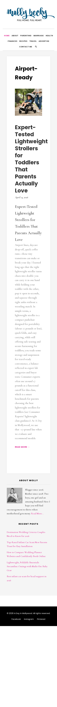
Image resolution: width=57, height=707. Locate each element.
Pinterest (41, 619)
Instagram (29, 619)
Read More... (37, 513)
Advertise (44, 41)
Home (7, 35)
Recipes (23, 41)
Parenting (25, 35)
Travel (33, 41)
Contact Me (25, 47)
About (15, 35)
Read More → (22, 447)
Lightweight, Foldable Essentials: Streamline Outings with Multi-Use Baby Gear (27, 566)
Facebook (16, 619)
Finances (12, 41)
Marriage (39, 35)
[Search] (36, 46)
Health (49, 35)
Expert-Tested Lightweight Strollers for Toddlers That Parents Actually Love (31, 159)
